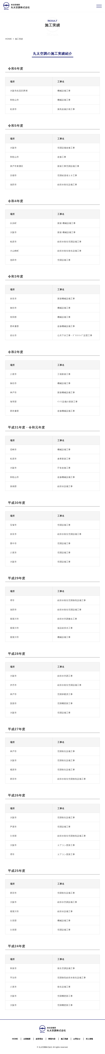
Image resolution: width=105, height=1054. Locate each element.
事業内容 (51, 1039)
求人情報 (89, 1039)
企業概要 (26, 1039)
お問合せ (76, 1039)
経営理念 (39, 1039)
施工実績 (64, 1039)
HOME (15, 1039)
